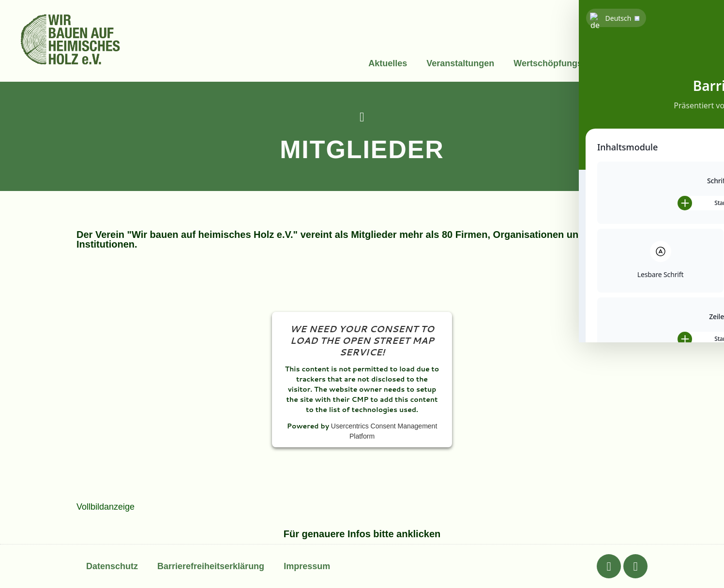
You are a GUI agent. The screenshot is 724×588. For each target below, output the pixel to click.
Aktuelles (387, 63)
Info (630, 63)
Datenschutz (112, 566)
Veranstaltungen (460, 63)
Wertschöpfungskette (558, 63)
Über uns (676, 63)
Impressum (307, 566)
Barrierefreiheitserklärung (210, 566)
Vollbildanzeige (105, 507)
